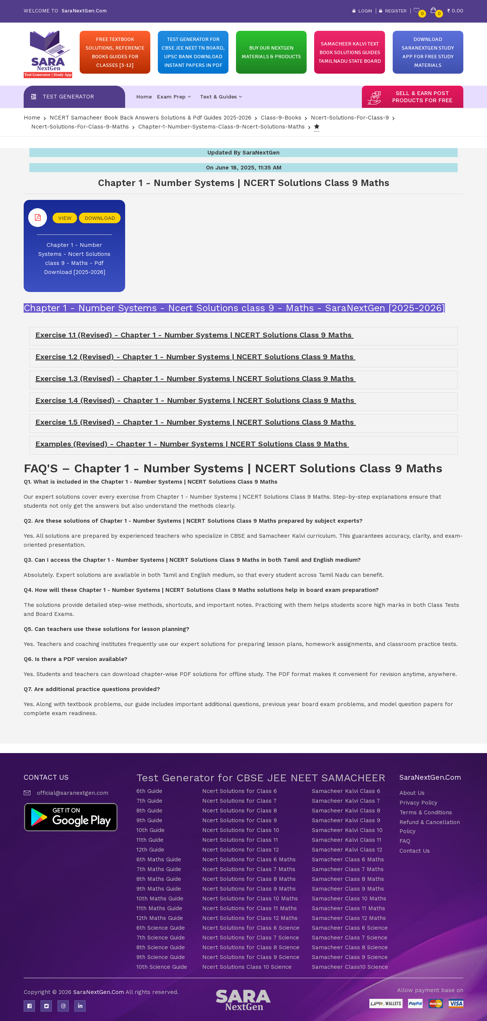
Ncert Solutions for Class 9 (239, 820)
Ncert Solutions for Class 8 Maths (249, 879)
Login (362, 11)
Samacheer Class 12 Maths (349, 918)
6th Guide (149, 791)
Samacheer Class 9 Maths (348, 888)
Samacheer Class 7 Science (349, 937)
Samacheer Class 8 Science (350, 947)
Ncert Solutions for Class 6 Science (250, 927)
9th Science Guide (160, 957)
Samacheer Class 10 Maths (349, 898)
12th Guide (150, 849)
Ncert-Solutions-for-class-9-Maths (80, 126)
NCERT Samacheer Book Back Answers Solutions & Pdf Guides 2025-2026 (150, 117)
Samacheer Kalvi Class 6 (346, 791)
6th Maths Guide (158, 859)
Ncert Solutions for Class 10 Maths (250, 898)
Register (393, 11)
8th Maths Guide (158, 879)
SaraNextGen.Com (99, 992)
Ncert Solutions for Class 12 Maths (250, 918)
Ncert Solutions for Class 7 (239, 800)
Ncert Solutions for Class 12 (240, 849)
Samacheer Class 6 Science (350, 927)
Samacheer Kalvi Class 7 (346, 800)
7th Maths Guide (158, 869)
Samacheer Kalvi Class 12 (347, 849)
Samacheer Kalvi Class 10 (347, 830)
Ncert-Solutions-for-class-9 (350, 117)
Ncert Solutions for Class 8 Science (250, 947)
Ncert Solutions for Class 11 (240, 839)
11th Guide (149, 839)
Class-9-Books (281, 117)
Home (144, 97)
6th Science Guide (160, 927)
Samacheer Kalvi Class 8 (346, 810)
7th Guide (149, 800)
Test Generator (68, 96)
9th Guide (149, 820)
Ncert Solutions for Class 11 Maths (249, 908)
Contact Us (414, 850)
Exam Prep (174, 97)
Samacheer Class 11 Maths (348, 908)
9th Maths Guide (158, 888)
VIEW (64, 218)
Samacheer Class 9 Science (350, 957)
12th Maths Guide (159, 918)
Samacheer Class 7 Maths (348, 869)
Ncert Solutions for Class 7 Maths (248, 869)
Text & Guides (221, 97)
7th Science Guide (160, 937)
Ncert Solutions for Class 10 (240, 830)
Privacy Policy (418, 802)
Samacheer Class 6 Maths (348, 859)
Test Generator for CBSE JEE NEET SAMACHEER (261, 777)
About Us (412, 793)
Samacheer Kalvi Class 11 (346, 839)
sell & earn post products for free (422, 97)
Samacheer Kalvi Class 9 (346, 820)
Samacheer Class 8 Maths (348, 879)
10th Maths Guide (159, 898)
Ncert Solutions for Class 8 (239, 810)
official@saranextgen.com (72, 793)
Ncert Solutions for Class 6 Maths (249, 859)
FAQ (404, 841)
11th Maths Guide (159, 908)
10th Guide (150, 830)
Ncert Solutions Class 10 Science (247, 967)
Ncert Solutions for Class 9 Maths (249, 888)
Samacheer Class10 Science (350, 967)
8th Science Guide (160, 947)
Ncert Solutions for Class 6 (239, 791)
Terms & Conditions (425, 812)
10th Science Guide (161, 967)
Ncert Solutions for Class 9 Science (250, 957)
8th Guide (149, 810)
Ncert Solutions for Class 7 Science (250, 937)
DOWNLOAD (100, 218)
